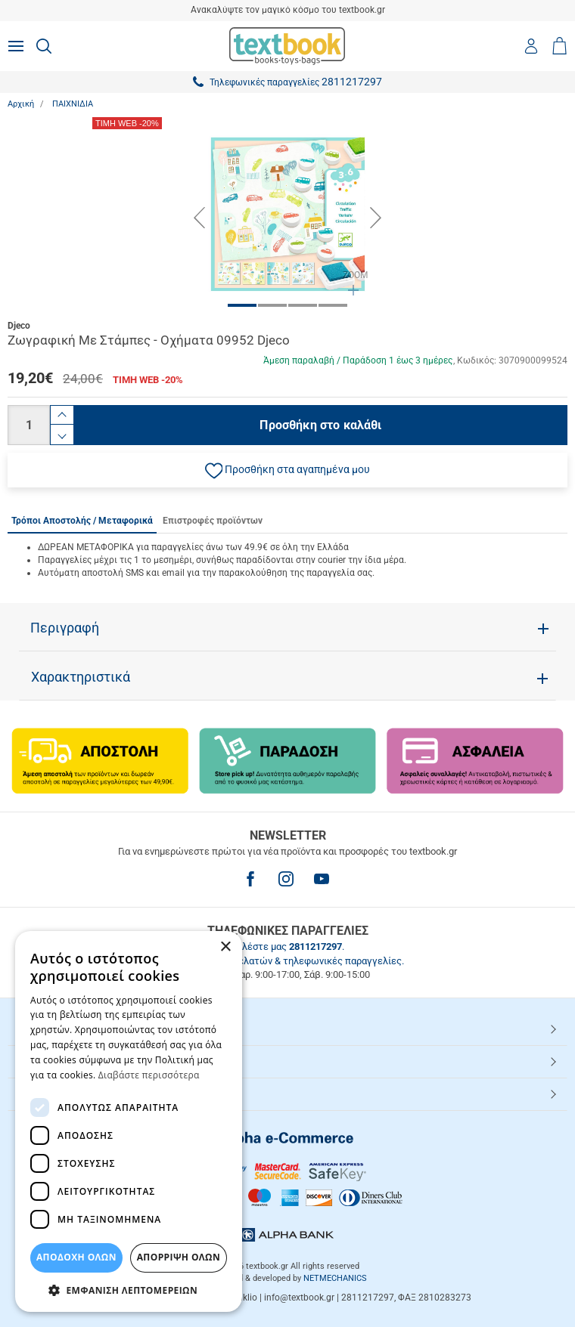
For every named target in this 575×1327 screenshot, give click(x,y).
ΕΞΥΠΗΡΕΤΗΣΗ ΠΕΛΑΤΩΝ (81, 1061)
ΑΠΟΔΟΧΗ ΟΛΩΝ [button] (76, 1257)
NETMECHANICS (335, 1278)
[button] (287, 470)
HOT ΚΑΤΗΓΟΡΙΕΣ (63, 1028)
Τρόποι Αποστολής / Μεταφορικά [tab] (82, 520)
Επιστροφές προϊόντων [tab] (213, 520)
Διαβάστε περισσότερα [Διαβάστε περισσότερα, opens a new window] (149, 1075)
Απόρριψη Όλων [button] (178, 1257)
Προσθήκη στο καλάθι (320, 425)
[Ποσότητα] (29, 425)
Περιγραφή (64, 628)
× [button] (225, 947)
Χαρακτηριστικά (80, 677)
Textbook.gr (48, 1093)
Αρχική (21, 104)
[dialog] (128, 1121)
